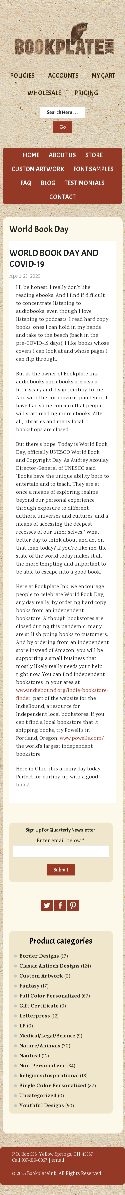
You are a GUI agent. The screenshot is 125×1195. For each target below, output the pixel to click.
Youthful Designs (41, 1106)
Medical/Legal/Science (47, 1036)
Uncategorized (38, 1096)
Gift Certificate (39, 1006)
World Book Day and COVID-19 (54, 258)
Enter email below (61, 841)
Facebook (60, 905)
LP (22, 1026)
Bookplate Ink (64, 39)
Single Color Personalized (52, 1086)
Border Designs (39, 956)
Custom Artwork (41, 976)
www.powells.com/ (82, 738)
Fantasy (29, 986)
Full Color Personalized (49, 996)
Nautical (29, 1056)
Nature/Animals (39, 1046)
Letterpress (34, 1016)
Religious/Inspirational (49, 1076)
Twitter (47, 905)
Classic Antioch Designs (49, 966)
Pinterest (73, 905)
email (57, 1160)
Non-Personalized (42, 1066)
